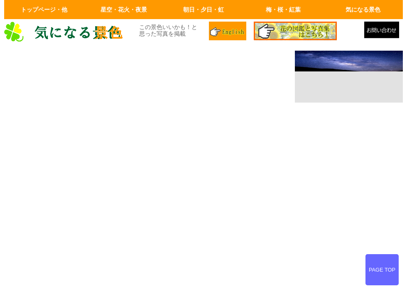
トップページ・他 (44, 9)
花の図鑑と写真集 (306, 32)
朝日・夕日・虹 (203, 9)
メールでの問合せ (383, 32)
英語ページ (228, 32)
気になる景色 (363, 9)
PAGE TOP (382, 270)
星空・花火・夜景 (124, 9)
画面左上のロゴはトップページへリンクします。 (66, 32)
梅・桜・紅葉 (283, 9)
